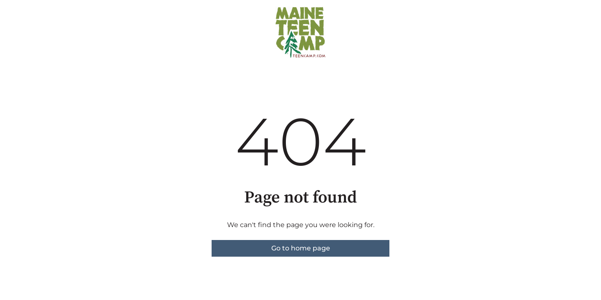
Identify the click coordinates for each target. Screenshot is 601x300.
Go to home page (300, 248)
